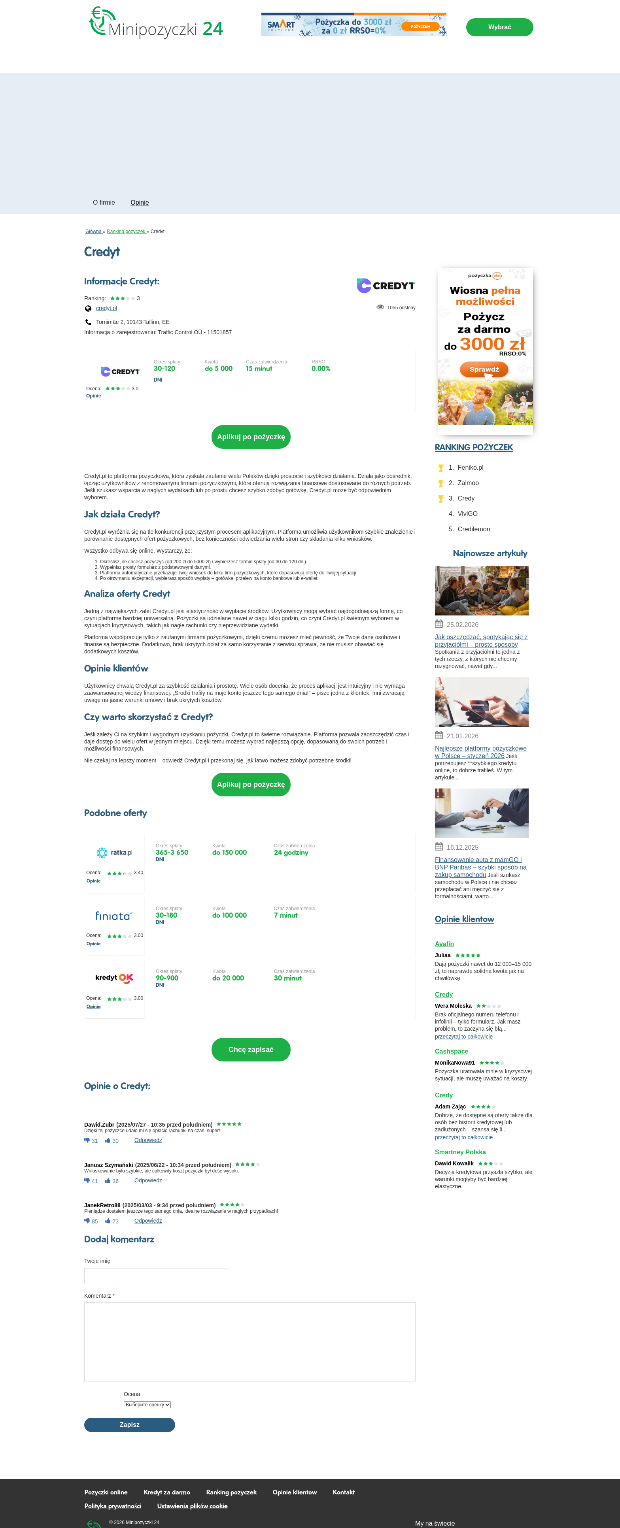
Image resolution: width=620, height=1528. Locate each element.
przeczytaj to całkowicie (464, 1036)
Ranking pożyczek (367, 58)
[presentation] (329, 1349)
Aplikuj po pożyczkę (251, 434)
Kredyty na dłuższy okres (233, 58)
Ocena (132, 1342)
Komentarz (99, 1243)
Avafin (444, 944)
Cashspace (452, 1051)
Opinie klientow (464, 919)
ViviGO (468, 513)
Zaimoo (468, 483)
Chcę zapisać (251, 1012)
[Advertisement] (310, 132)
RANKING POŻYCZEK (474, 448)
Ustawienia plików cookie (192, 1454)
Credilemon (474, 529)
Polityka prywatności (113, 1454)
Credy (466, 498)
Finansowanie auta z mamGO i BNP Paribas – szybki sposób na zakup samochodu (481, 867)
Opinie (139, 202)
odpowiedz (148, 1088)
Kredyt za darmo (305, 58)
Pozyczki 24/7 (165, 58)
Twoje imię (97, 1209)
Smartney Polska (460, 1152)
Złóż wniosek (389, 373)
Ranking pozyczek (231, 1440)
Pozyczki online (112, 58)
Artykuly (417, 58)
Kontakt (344, 1440)
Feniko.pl (471, 467)
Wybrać (499, 27)
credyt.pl (106, 308)
